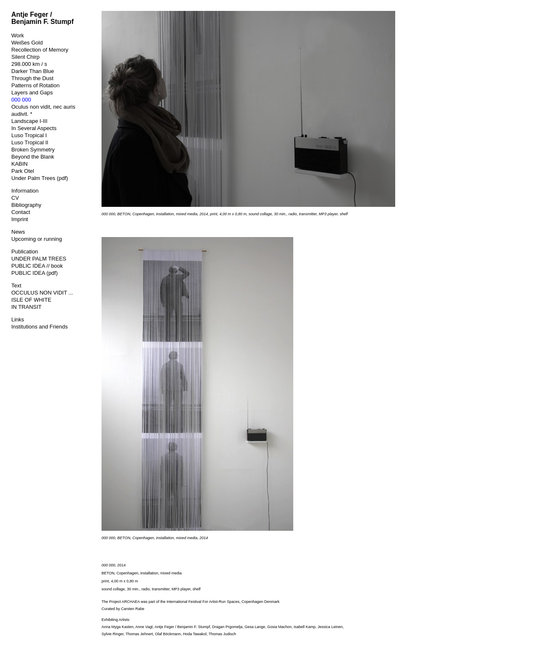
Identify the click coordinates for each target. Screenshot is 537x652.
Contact (20, 212)
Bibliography (26, 205)
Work (17, 35)
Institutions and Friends (39, 326)
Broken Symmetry (33, 149)
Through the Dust (32, 78)
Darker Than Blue (32, 71)
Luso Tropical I (29, 135)
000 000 (21, 99)
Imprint (19, 219)
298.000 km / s (29, 64)
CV (15, 198)
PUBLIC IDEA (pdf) (34, 273)
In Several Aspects (34, 128)
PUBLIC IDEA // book (37, 266)
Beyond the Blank (32, 157)
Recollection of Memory (39, 50)
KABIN (19, 164)
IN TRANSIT (26, 307)
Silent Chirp (25, 57)
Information (25, 191)
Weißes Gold (27, 42)
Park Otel (22, 171)
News (18, 232)
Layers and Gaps (32, 92)
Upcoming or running (36, 239)
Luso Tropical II (29, 142)
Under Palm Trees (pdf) (39, 178)
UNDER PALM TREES (38, 259)
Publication (24, 251)
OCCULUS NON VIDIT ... (42, 292)
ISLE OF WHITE (31, 300)
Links (17, 319)
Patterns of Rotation (35, 85)
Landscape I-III (29, 121)
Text (16, 285)
